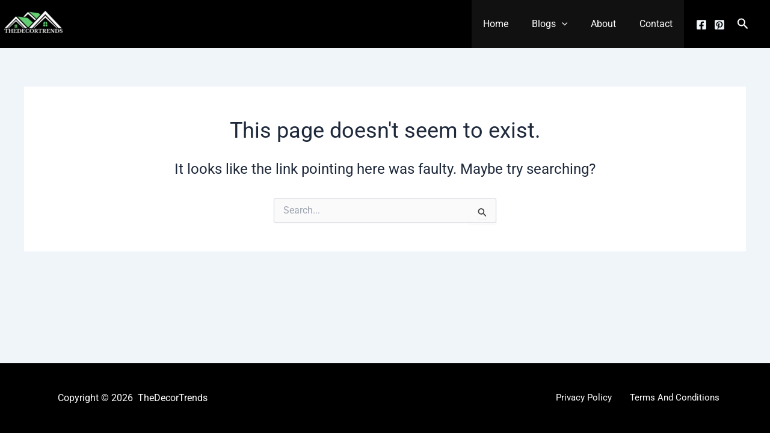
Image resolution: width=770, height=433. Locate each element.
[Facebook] (701, 24)
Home (509, 23)
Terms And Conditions (672, 398)
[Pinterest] (719, 24)
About (609, 23)
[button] (571, 24)
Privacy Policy (586, 398)
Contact (657, 23)
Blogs (559, 24)
